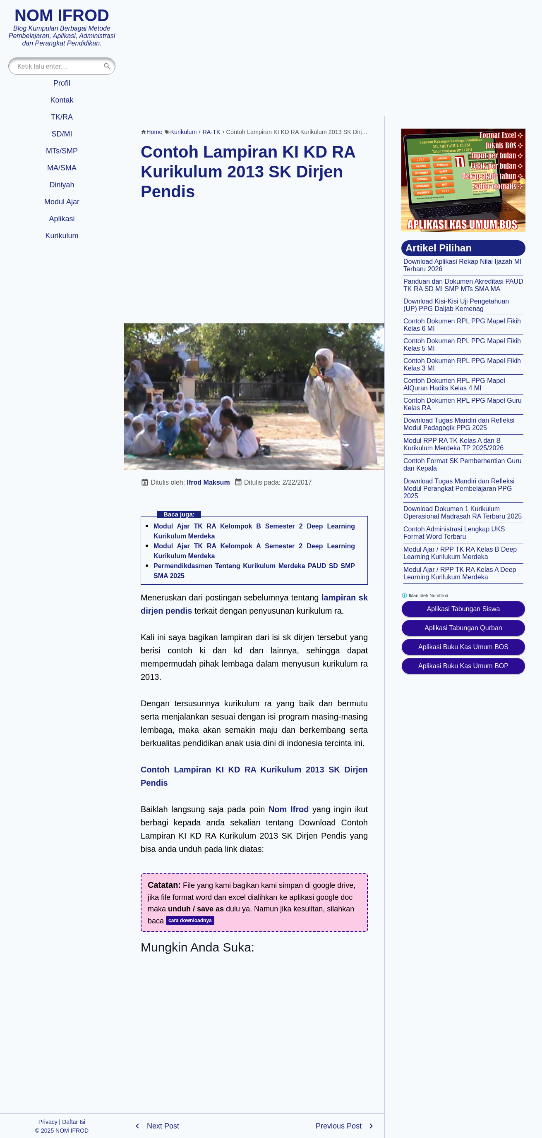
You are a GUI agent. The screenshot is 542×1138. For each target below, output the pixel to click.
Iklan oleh (424, 595)
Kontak (61, 100)
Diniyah (61, 185)
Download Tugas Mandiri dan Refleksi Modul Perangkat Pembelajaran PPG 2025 (459, 489)
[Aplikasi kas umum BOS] (463, 180)
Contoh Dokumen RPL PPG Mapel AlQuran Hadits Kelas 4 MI (454, 384)
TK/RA (62, 117)
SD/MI (61, 134)
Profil (61, 83)
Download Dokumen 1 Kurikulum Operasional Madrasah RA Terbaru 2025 (462, 512)
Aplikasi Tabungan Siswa (463, 608)
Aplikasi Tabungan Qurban (463, 627)
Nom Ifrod (289, 809)
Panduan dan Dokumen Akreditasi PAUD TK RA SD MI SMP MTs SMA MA (463, 285)
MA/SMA (62, 168)
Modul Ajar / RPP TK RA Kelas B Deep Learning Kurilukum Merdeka (460, 553)
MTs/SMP (62, 151)
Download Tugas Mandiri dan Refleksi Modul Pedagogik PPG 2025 (459, 424)
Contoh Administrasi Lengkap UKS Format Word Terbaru (454, 533)
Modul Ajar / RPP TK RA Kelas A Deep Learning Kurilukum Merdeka (459, 573)
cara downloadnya (190, 920)
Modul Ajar (61, 202)
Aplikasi (61, 219)
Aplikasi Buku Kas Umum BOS (463, 646)
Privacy (48, 1122)
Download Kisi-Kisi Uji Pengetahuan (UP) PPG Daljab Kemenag (456, 305)
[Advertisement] (333, 58)
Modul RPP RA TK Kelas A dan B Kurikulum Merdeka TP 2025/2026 (453, 444)
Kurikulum (61, 236)
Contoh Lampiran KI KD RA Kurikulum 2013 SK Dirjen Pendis (248, 172)
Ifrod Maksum (208, 482)
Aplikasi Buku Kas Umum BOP (463, 665)
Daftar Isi (73, 1122)
